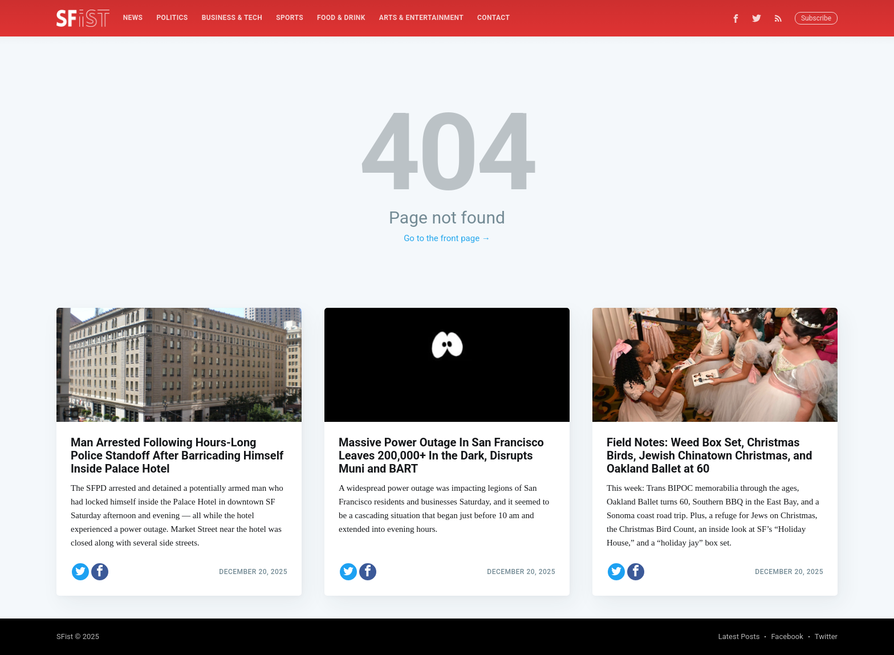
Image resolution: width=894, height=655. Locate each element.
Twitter (826, 636)
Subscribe (816, 18)
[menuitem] (133, 18)
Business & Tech (232, 18)
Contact (493, 18)
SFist (64, 636)
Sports (289, 18)
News (133, 18)
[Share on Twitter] (80, 571)
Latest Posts (739, 636)
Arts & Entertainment (421, 18)
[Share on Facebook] (99, 571)
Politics (172, 18)
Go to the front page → (447, 238)
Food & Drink (341, 18)
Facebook (787, 636)
